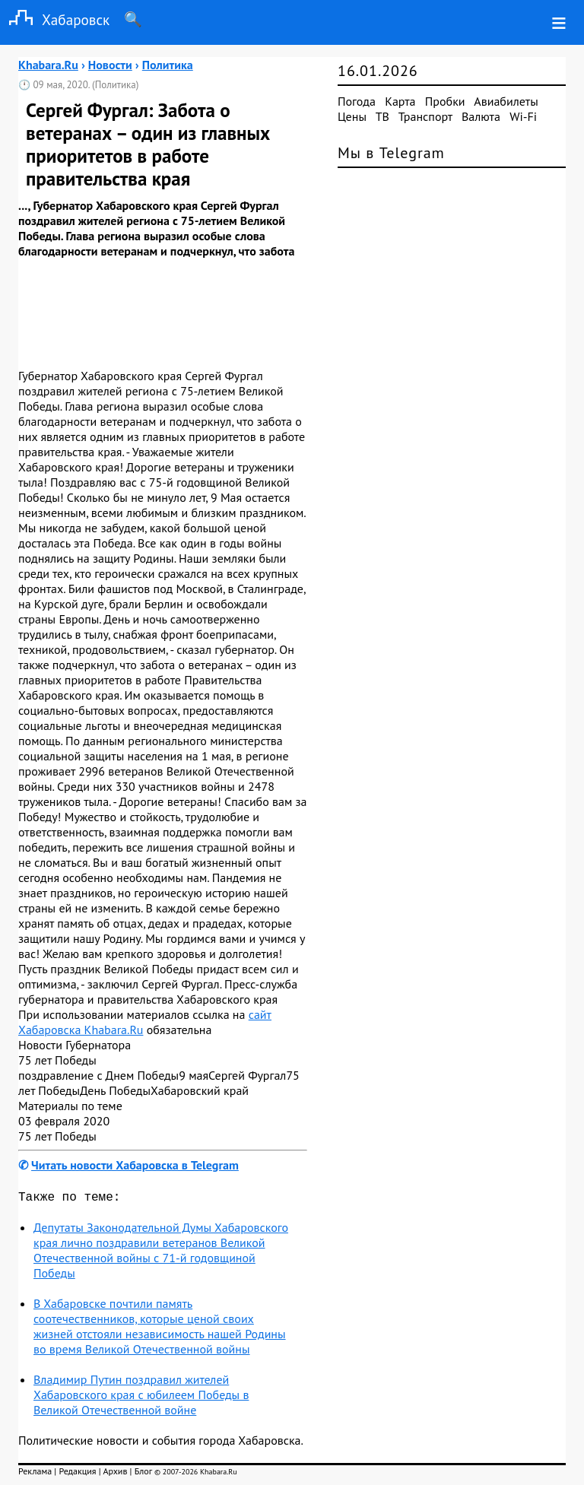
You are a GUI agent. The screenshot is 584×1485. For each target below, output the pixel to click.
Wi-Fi (523, 116)
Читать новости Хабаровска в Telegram (135, 1164)
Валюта (481, 116)
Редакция (77, 1474)
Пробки (445, 101)
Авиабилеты (506, 101)
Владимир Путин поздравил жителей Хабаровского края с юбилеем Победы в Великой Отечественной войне (141, 1397)
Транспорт (425, 116)
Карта (400, 101)
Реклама (35, 1474)
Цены (352, 116)
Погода (357, 101)
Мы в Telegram (391, 153)
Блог (143, 1474)
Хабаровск (55, 19)
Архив (115, 1474)
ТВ (382, 116)
